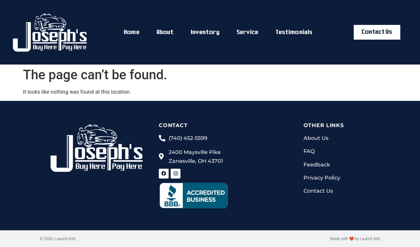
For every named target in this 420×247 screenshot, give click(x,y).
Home (131, 32)
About (165, 32)
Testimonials (293, 32)
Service (247, 32)
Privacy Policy (322, 178)
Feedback (317, 165)
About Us (316, 138)
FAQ (309, 151)
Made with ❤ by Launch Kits (355, 239)
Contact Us (318, 191)
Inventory (205, 32)
